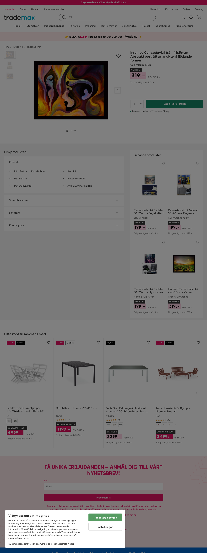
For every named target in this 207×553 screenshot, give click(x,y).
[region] (65, 529)
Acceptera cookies (105, 517)
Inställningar (105, 526)
